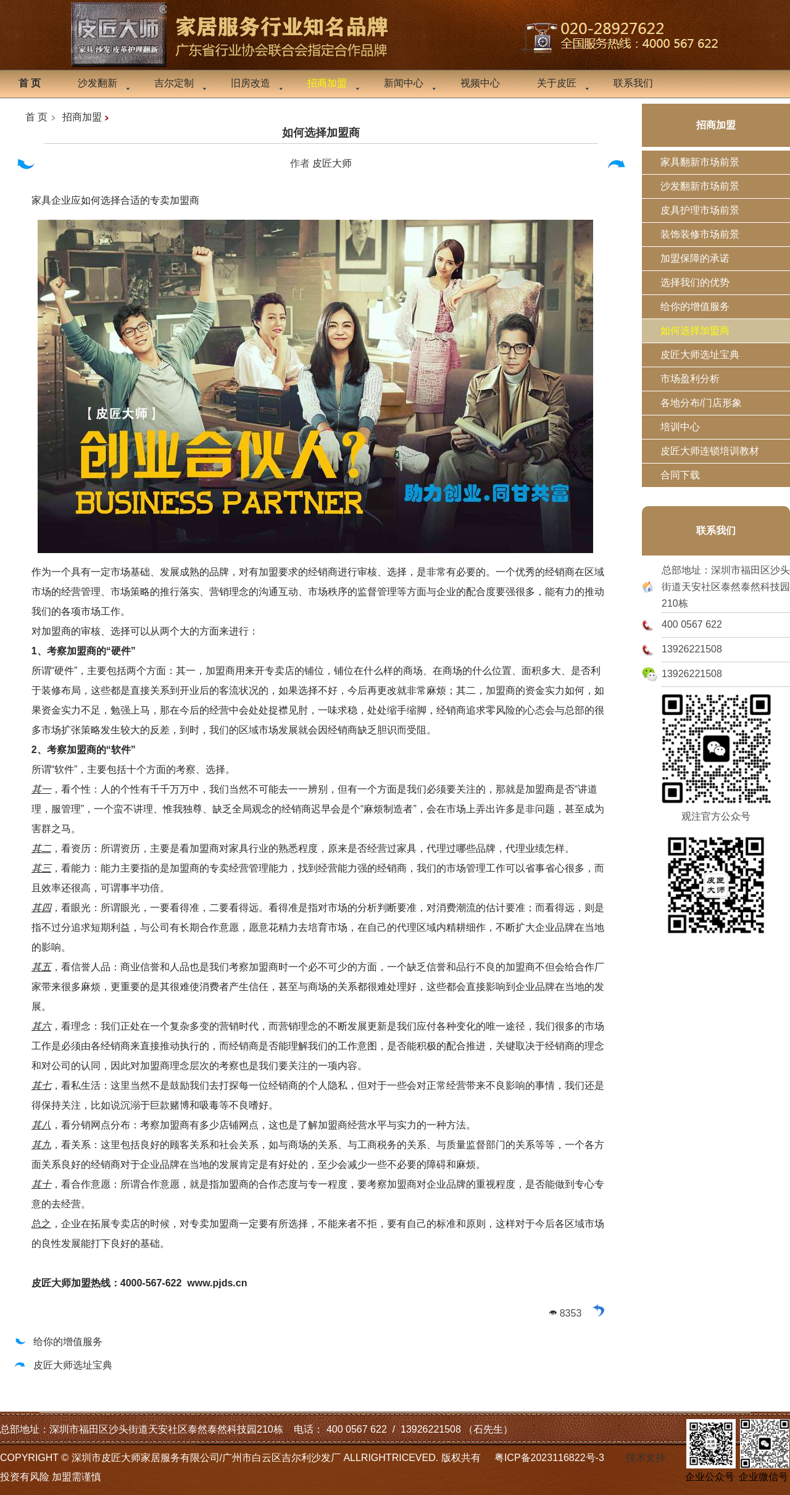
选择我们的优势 (695, 282)
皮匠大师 (332, 163)
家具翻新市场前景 (699, 162)
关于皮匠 (556, 83)
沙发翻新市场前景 (699, 186)
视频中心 (480, 83)
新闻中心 (403, 83)
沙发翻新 (97, 83)
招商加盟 (82, 117)
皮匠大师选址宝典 (62, 1365)
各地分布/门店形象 (701, 403)
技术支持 (645, 1457)
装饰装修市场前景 (699, 234)
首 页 (36, 117)
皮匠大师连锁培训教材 (709, 451)
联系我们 (633, 83)
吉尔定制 (174, 83)
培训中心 (680, 427)
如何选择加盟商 (321, 133)
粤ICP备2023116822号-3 (549, 1457)
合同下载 (680, 475)
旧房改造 (250, 83)
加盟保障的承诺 (695, 258)
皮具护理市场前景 (699, 210)
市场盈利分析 (690, 378)
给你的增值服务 (57, 1341)
